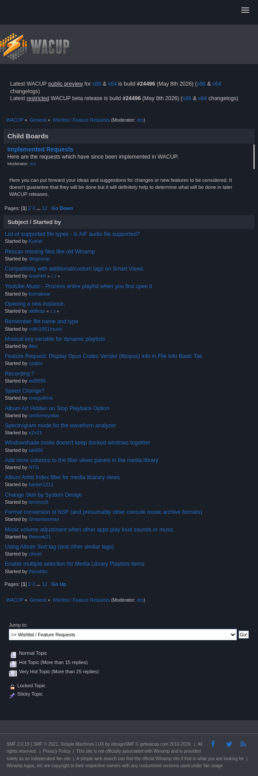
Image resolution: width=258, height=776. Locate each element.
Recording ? (19, 374)
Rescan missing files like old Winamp (50, 252)
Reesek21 (40, 536)
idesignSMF (122, 744)
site (89, 751)
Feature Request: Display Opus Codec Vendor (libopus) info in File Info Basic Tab (104, 356)
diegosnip (39, 258)
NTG (34, 467)
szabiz (36, 363)
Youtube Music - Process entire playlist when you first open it (78, 286)
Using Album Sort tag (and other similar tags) (59, 547)
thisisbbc (38, 571)
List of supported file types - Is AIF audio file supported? (72, 234)
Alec (33, 346)
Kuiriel (35, 241)
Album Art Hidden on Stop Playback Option (57, 408)
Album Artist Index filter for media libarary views (62, 477)
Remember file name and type (41, 321)
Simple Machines (77, 744)
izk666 (36, 450)
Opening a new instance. (35, 304)
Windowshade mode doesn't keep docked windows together (77, 443)
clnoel (35, 553)
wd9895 (37, 380)
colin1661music (45, 329)
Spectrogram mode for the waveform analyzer (60, 425)
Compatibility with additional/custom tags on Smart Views (74, 269)
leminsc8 (38, 502)
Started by (47, 222)
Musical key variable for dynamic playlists (55, 339)
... (39, 208)
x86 (96, 84)
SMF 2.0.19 (18, 744)
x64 (112, 84)
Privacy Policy (56, 751)
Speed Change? (24, 391)
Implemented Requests (40, 149)
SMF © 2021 (45, 744)
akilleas (37, 311)
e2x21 (35, 432)
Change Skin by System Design (43, 495)
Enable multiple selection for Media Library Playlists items (74, 564)
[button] (245, 10)
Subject (17, 222)
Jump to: (18, 625)
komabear (40, 293)
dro (140, 120)
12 (44, 208)
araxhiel (37, 275)
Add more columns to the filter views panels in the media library (81, 460)
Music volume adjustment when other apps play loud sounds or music (89, 530)
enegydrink (41, 398)
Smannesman (44, 519)
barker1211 (41, 484)
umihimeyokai (44, 415)
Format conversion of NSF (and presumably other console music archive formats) (103, 512)
